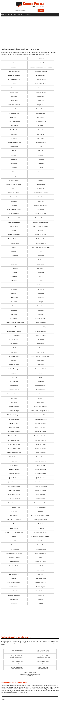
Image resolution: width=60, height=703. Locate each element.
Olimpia (41, 394)
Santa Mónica (14, 528)
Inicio (3, 699)
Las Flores (41, 297)
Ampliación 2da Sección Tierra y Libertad (40, 67)
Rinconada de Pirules (14, 507)
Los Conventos (14, 343)
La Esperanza (14, 268)
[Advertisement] (30, 33)
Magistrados (40, 360)
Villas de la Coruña (14, 587)
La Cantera (14, 260)
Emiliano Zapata (14, 180)
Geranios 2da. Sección (40, 205)
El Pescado (14, 167)
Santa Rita (41, 528)
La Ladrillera (13, 276)
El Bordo (14, 151)
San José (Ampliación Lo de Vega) (40, 515)
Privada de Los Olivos (41, 415)
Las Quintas (14, 310)
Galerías (40, 197)
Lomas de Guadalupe (41, 327)
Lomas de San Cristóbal (14, 331)
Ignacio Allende (14, 226)
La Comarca (14, 264)
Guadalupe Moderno (40, 218)
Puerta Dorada (41, 465)
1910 (14, 58)
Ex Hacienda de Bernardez (13, 184)
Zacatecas (16, 15)
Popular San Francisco (40, 406)
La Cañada (41, 255)
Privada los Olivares (14, 440)
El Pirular (40, 167)
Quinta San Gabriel (40, 469)
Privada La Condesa (40, 427)
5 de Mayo (41, 58)
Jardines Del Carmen (14, 239)
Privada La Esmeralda (14, 431)
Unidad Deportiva (14, 561)
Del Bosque (40, 134)
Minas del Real (14, 381)
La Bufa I (13, 251)
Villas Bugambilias (41, 578)
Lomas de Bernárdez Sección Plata (14, 322)
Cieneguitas (40, 117)
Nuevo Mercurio (40, 390)
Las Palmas (40, 306)
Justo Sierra (14, 247)
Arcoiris (14, 84)
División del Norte (41, 142)
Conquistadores (14, 125)
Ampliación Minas (41, 79)
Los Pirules (14, 352)
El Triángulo (14, 176)
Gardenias (40, 201)
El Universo (40, 176)
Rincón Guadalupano (14, 503)
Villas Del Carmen (41, 591)
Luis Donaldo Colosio (14, 356)
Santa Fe (40, 524)
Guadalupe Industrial (14, 218)
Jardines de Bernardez (14, 234)
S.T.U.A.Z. (40, 540)
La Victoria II (13, 293)
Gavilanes (14, 205)
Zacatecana (14, 603)
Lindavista (40, 314)
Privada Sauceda (14, 457)
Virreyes (40, 599)
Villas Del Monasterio (14, 595)
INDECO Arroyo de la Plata (40, 226)
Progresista (14, 461)
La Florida (14, 272)
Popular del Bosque (13, 406)
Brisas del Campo (40, 92)
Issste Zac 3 (14, 230)
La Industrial (40, 272)
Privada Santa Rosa (40, 452)
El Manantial (13, 159)
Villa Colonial (40, 570)
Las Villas (14, 314)
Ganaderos (14, 201)
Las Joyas (40, 301)
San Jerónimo (14, 515)
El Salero (40, 172)
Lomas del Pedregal (40, 335)
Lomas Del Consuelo (40, 331)
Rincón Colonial (40, 499)
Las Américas (40, 293)
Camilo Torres (14, 100)
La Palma (40, 281)
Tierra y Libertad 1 (14, 549)
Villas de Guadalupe (40, 582)
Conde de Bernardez (14, 121)
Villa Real (40, 574)
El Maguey (41, 155)
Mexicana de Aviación (41, 369)
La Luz (40, 276)
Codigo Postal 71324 (30, 674)
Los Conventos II (40, 343)
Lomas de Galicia (14, 327)
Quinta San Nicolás (40, 473)
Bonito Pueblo (14, 92)
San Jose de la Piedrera (14, 519)
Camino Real (40, 100)
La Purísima (40, 285)
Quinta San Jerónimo (14, 473)
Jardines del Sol (40, 239)
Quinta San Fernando (14, 469)
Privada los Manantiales (40, 436)
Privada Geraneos (14, 427)
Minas (40, 377)
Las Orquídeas (14, 306)
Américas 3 (41, 63)
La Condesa (40, 264)
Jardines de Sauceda (40, 234)
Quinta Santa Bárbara (14, 482)
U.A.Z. (40, 557)
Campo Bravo (40, 104)
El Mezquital (40, 159)
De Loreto (40, 130)
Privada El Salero (14, 423)
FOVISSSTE (40, 188)
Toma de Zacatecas (40, 553)
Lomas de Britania (41, 322)
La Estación (40, 268)
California (14, 96)
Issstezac (40, 230)
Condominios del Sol (40, 121)
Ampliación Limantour (14, 79)
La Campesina (14, 255)
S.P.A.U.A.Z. (13, 540)
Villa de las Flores (14, 574)
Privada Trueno (40, 457)
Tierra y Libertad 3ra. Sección (14, 553)
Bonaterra (40, 88)
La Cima (40, 260)
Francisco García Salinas (41, 193)
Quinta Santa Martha (14, 486)
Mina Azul (14, 377)
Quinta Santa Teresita (41, 486)
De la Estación (14, 130)
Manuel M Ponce (14, 364)
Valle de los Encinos (40, 561)
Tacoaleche (40, 545)
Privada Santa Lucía (40, 448)
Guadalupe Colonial (40, 213)
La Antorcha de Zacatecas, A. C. (41, 247)
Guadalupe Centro (14, 213)
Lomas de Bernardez (40, 318)
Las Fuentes (13, 301)
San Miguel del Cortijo (41, 519)
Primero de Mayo (14, 410)
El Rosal (14, 172)
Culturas (40, 125)
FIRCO (14, 188)
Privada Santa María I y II (14, 452)
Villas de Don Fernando (13, 582)
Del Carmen (14, 138)
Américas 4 (14, 67)
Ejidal (40, 146)
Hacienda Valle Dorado (14, 222)
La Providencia (14, 285)
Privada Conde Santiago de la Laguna (40, 410)
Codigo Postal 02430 (16, 656)
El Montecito (13, 163)
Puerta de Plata (14, 465)
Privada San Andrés (40, 444)
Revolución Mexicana (14, 499)
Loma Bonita (14, 318)
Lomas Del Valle (14, 339)
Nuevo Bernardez (14, 390)
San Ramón (14, 524)
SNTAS (14, 536)
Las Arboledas (14, 297)
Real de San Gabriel (40, 490)
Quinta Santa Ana (41, 478)
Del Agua (14, 134)
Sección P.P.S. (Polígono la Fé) (14, 532)
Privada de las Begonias (14, 415)
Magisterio (14, 360)
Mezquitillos (14, 373)
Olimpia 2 (14, 398)
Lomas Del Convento (14, 335)
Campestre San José (14, 104)
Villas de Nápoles (40, 587)
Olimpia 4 (14, 402)
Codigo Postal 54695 (17, 651)
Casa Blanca (13, 117)
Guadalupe (41, 209)
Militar (40, 373)
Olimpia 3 (40, 398)
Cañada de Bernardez (40, 109)
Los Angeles (40, 339)
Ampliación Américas (14, 71)
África (14, 63)
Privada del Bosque (13, 419)
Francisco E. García (13, 193)
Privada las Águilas (40, 431)
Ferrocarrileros (41, 184)
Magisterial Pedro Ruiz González (40, 356)
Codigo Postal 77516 (43, 656)
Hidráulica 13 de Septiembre (41, 222)
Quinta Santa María (40, 482)
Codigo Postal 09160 (16, 662)
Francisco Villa (14, 197)
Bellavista (14, 88)
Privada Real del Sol (14, 444)
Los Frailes (14, 348)
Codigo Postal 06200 (43, 667)
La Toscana (14, 289)
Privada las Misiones (14, 436)
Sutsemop (14, 545)
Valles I (41, 566)
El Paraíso (40, 163)
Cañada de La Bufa (14, 113)
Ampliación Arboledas (41, 71)
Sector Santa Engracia (40, 532)
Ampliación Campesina (14, 75)
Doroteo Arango (14, 146)
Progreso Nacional (40, 461)
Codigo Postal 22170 (43, 651)
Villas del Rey (40, 595)
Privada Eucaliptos (40, 423)
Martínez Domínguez (14, 369)
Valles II (14, 570)
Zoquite (41, 603)
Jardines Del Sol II (14, 243)
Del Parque (41, 138)
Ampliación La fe (40, 75)
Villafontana (14, 578)
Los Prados (40, 352)
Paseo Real (40, 402)
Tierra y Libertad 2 (41, 549)
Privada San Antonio (14, 448)
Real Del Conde (40, 494)
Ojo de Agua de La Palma (14, 394)
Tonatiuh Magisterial (14, 557)
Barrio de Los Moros (40, 84)
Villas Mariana (14, 599)
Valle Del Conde (13, 566)
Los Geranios (40, 348)
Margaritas (41, 364)
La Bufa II (40, 251)
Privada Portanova (40, 440)
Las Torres (41, 310)
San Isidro (40, 511)
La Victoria (40, 289)
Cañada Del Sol (40, 113)
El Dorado (40, 151)
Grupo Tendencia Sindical (14, 209)
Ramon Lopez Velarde (14, 490)
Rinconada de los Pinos (40, 503)
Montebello (41, 381)
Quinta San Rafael (14, 478)
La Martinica (14, 281)
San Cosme (14, 511)
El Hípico (13, 155)
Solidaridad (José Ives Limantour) (40, 536)
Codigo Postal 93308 (16, 667)
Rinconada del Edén (40, 507)
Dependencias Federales (14, 142)
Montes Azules (14, 385)
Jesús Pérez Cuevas (40, 243)
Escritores (40, 180)
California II (40, 96)
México (7, 15)
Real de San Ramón (14, 494)
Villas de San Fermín (14, 591)
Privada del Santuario (41, 419)
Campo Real (13, 109)
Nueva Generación (40, 385)
